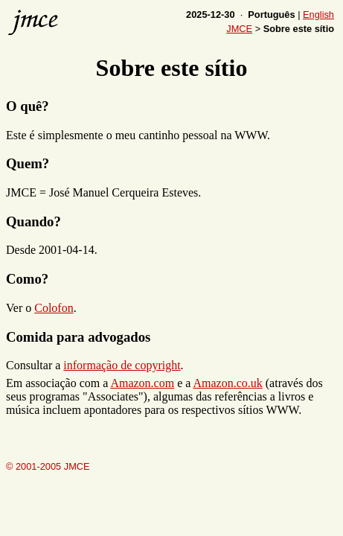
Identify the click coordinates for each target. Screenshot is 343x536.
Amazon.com (142, 383)
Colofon (53, 308)
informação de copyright (121, 365)
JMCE (239, 28)
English (318, 14)
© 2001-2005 (48, 468)
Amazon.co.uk (227, 383)
